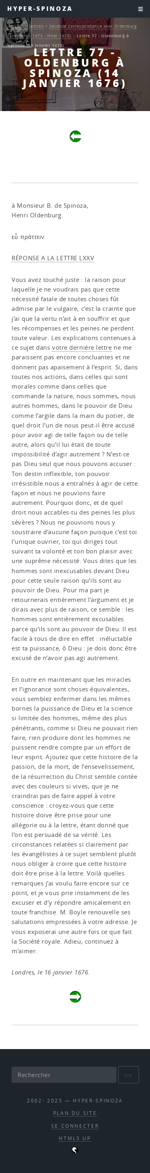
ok (128, 1075)
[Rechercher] (64, 1075)
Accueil (15, 26)
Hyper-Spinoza (40, 8)
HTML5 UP (75, 1138)
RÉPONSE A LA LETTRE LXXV (53, 258)
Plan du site (75, 1113)
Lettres (36, 26)
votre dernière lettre (82, 347)
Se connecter (75, 1126)
